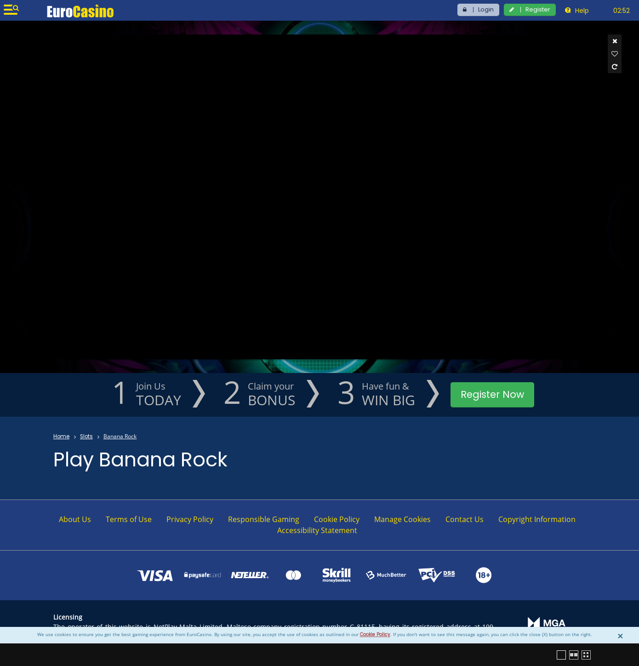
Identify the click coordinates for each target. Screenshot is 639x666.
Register (537, 9)
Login (486, 9)
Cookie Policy (375, 634)
